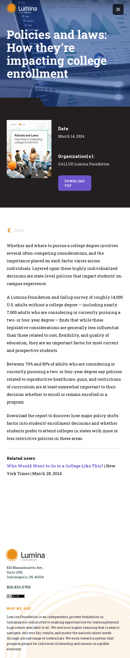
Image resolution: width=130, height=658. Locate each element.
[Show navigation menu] (118, 9)
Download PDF (75, 183)
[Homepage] (22, 9)
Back (13, 230)
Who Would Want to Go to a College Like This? (55, 466)
